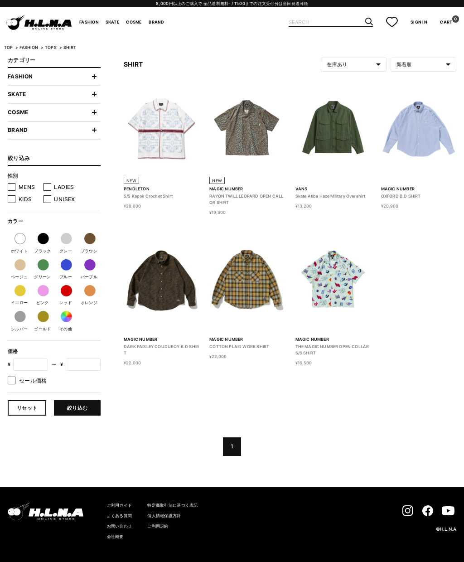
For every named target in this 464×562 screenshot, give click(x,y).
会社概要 (115, 536)
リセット (27, 408)
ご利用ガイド (119, 505)
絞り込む (77, 408)
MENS (27, 187)
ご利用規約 (157, 525)
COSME (134, 22)
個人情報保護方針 (164, 515)
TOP (8, 47)
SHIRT (69, 47)
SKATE (113, 22)
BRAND (156, 22)
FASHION (89, 22)
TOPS (51, 47)
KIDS (25, 199)
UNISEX (64, 199)
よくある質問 (119, 515)
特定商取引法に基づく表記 (172, 505)
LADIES (64, 187)
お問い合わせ (119, 525)
